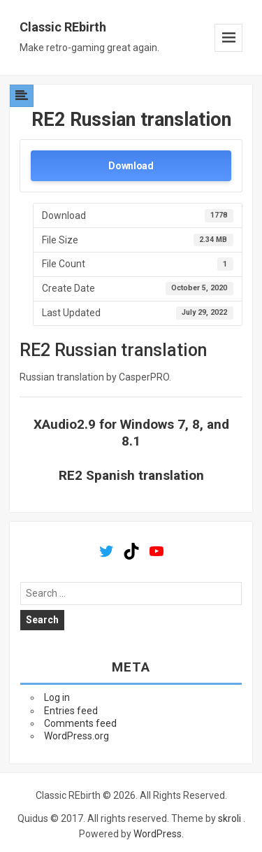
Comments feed (80, 723)
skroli (229, 818)
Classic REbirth (63, 27)
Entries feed (71, 710)
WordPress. (158, 833)
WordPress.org (76, 735)
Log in (57, 697)
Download (131, 165)
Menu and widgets (228, 38)
